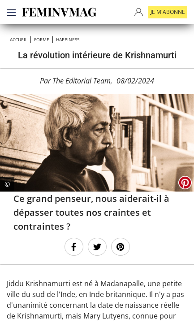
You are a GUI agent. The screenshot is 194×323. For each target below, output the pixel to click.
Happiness (67, 39)
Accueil (18, 39)
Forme (41, 39)
